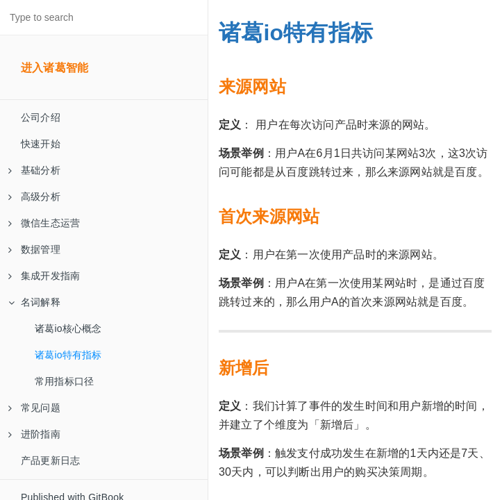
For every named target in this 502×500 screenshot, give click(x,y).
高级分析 (34, 196)
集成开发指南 (44, 275)
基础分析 (34, 170)
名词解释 (34, 302)
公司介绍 (40, 117)
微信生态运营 (44, 222)
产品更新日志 (50, 460)
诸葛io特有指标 (68, 354)
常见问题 (34, 407)
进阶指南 (34, 434)
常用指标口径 (64, 381)
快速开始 (40, 143)
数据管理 (34, 249)
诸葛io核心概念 (68, 328)
